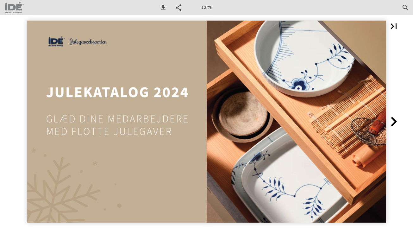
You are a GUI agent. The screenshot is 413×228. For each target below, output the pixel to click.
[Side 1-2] (206, 7)
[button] (163, 7)
